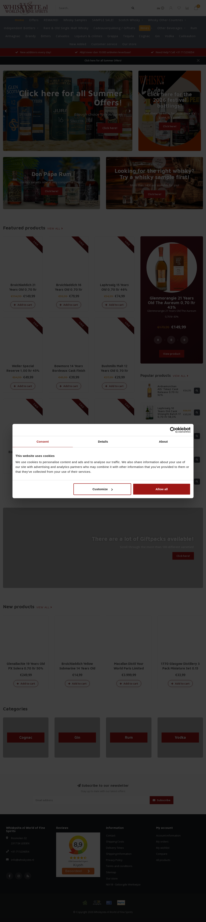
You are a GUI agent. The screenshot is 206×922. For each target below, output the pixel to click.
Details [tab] (103, 441)
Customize (103, 489)
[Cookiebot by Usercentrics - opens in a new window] (173, 430)
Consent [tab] (43, 441)
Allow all (162, 489)
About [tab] (163, 441)
